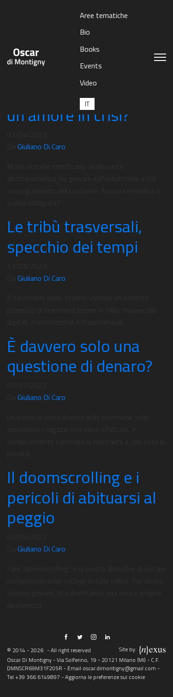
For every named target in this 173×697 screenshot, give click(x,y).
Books (90, 49)
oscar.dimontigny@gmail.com (119, 668)
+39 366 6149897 (37, 677)
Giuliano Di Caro (42, 146)
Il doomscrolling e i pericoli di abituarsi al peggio (81, 496)
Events (91, 65)
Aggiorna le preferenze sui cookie (105, 677)
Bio (85, 31)
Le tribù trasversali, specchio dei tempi (74, 236)
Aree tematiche (104, 15)
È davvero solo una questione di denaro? (79, 355)
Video (88, 82)
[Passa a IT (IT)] (87, 103)
